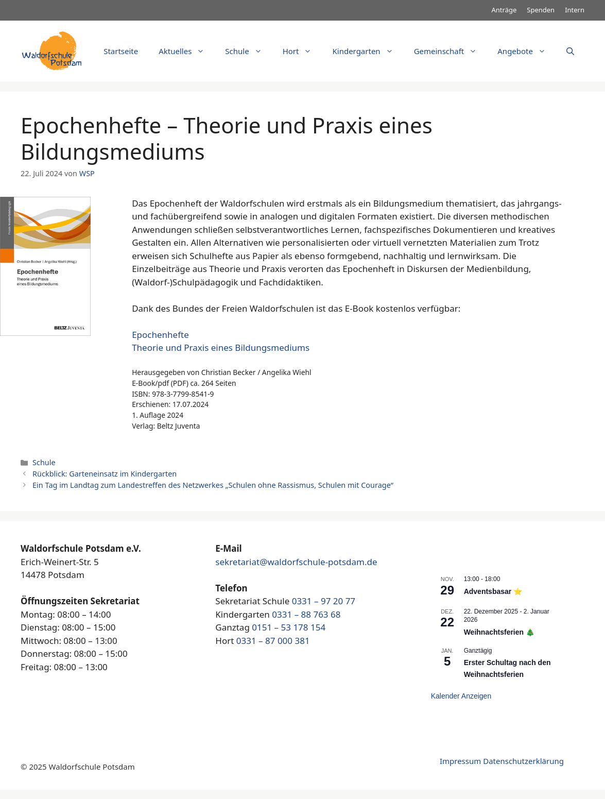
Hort (302, 51)
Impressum (460, 761)
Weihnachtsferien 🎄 (499, 632)
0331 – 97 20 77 (323, 601)
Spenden (541, 9)
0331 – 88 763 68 (306, 614)
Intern (574, 9)
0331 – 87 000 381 (273, 641)
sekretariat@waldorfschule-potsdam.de (296, 562)
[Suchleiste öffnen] (570, 51)
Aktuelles (187, 51)
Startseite (120, 51)
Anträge (504, 9)
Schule (248, 51)
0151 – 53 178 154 (288, 627)
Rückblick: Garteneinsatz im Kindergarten (104, 474)
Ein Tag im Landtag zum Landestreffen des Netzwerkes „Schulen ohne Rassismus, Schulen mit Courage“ (212, 485)
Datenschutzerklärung (523, 761)
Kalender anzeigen (461, 696)
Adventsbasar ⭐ (493, 591)
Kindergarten (367, 51)
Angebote (526, 51)
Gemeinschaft (451, 51)
